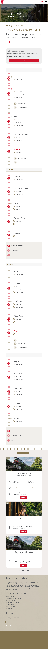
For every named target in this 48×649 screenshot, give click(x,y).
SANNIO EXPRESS (11, 600)
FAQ (8, 639)
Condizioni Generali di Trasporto (14, 635)
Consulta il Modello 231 (12, 633)
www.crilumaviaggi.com (23, 55)
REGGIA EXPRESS (10, 606)
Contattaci (10, 622)
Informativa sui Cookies (27, 644)
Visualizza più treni (24, 570)
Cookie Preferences (13, 646)
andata (10, 70)
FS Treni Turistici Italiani (11, 588)
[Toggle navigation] (46, 2)
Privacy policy (10, 637)
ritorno (10, 170)
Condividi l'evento (13, 42)
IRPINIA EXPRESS (10, 608)
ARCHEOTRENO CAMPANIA (13, 602)
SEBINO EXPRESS (10, 596)
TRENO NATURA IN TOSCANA (14, 598)
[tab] (24, 70)
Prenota (23, 497)
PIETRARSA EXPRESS (11, 604)
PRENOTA (24, 60)
